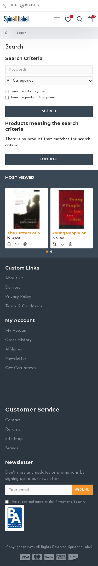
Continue (49, 159)
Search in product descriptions (30, 97)
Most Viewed (19, 177)
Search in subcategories (25, 91)
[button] (47, 252)
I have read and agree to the (45, 501)
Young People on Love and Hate (71, 233)
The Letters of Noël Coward (26, 233)
